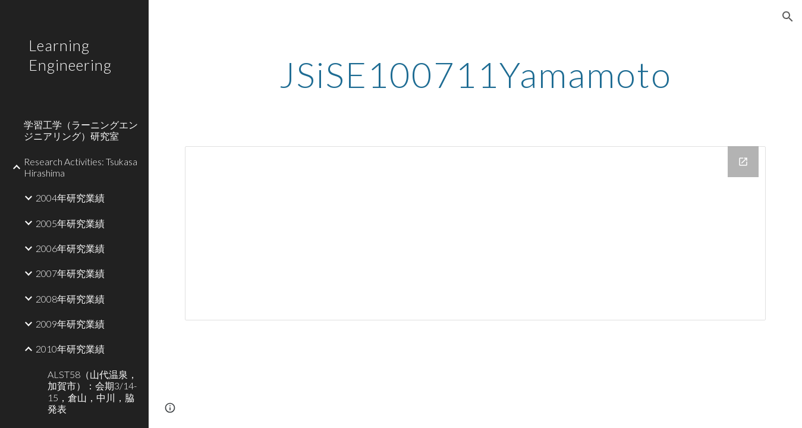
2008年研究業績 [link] (70, 298)
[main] (475, 74)
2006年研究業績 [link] (70, 248)
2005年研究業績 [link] (70, 223)
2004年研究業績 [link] (70, 197)
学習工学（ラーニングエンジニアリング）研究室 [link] (81, 130)
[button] (787, 16)
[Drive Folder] (475, 233)
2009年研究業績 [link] (70, 323)
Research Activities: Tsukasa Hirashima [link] (80, 167)
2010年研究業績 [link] (70, 348)
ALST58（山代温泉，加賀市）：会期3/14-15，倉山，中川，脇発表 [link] (92, 391)
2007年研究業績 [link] (70, 273)
